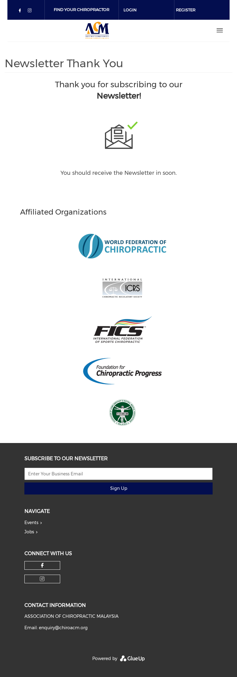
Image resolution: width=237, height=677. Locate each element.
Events (31, 522)
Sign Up (118, 488)
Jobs (29, 532)
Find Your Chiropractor (81, 9)
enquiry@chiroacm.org (63, 627)
